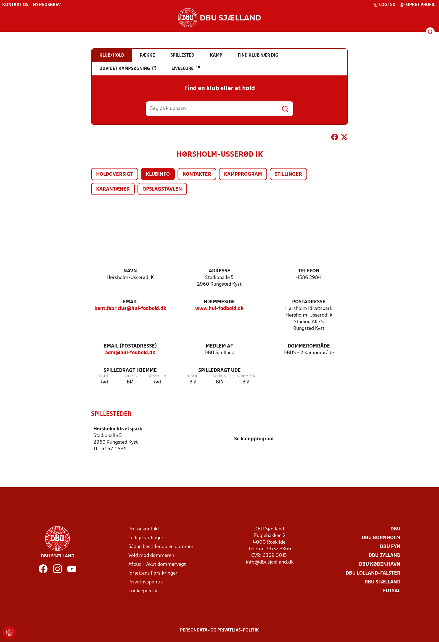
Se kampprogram (254, 438)
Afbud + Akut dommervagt (157, 564)
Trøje (103, 376)
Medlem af (219, 346)
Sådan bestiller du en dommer (161, 546)
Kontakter (197, 174)
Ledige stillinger (145, 537)
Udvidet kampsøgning (127, 68)
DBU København (379, 564)
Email (130, 302)
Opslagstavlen (162, 189)
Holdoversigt (114, 174)
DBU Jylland (384, 555)
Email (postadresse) (130, 346)
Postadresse (309, 302)
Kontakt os (15, 5)
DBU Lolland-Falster (373, 573)
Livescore (185, 68)
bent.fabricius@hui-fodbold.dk (130, 308)
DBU (395, 529)
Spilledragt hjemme (130, 370)
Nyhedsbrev (47, 5)
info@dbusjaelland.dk (269, 562)
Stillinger (288, 174)
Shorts (130, 376)
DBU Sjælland (382, 582)
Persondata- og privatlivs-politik (219, 630)
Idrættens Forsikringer (153, 573)
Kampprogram (243, 174)
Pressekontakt (143, 529)
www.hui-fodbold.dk (219, 308)
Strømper (157, 376)
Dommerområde (309, 346)
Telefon (308, 271)
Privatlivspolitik (145, 582)
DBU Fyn (390, 546)
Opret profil (417, 4)
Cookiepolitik (142, 590)
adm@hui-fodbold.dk (130, 353)
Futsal (391, 590)
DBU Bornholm (381, 537)
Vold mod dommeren (151, 555)
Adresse (219, 271)
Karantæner (113, 189)
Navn (130, 271)
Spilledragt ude (219, 370)
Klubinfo (158, 174)
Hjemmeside (219, 302)
